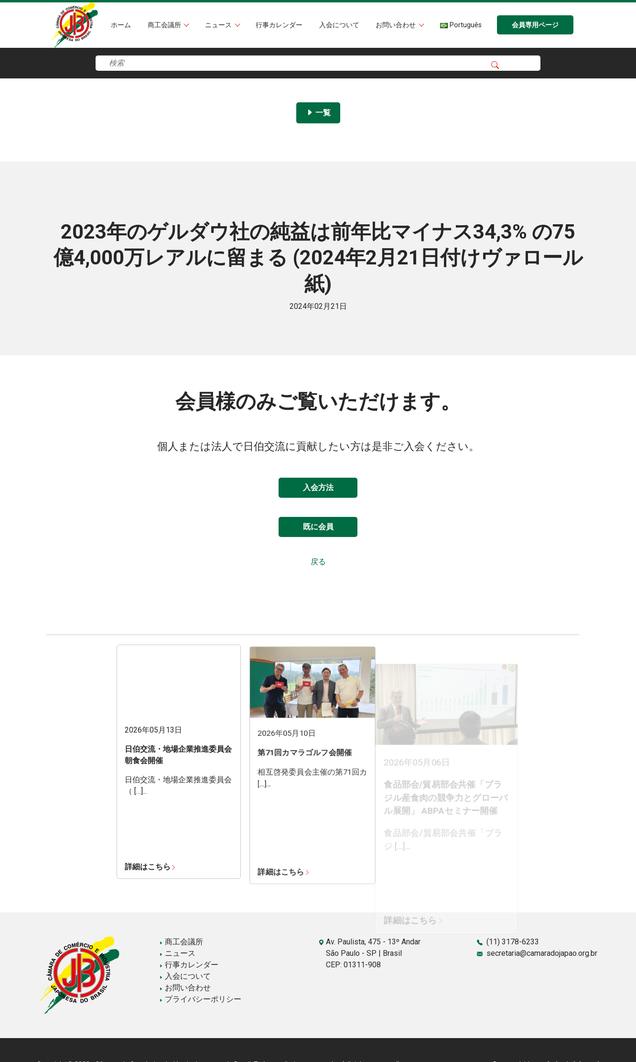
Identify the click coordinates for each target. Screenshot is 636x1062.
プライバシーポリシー (200, 999)
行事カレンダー (279, 25)
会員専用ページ (535, 25)
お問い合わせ (397, 25)
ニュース (219, 25)
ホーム (121, 25)
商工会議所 (165, 25)
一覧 (318, 112)
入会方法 (318, 487)
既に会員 (318, 526)
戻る (318, 561)
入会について (339, 25)
